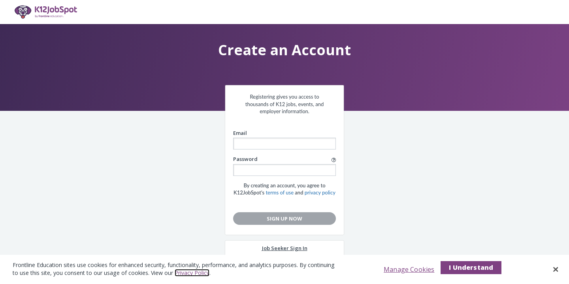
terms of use (280, 192)
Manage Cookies (409, 269)
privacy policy (320, 192)
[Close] (556, 269)
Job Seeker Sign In (284, 248)
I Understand (471, 267)
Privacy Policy (192, 273)
